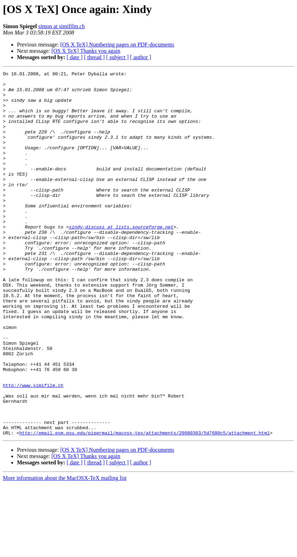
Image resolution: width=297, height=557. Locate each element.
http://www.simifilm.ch (33, 448)
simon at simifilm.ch (61, 26)
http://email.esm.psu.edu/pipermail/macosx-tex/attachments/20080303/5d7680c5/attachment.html (144, 505)
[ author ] (140, 57)
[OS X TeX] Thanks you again (85, 51)
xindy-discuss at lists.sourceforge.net (121, 258)
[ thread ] (94, 57)
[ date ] (75, 57)
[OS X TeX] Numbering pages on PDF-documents (117, 45)
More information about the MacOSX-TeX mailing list (65, 551)
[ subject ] (117, 57)
